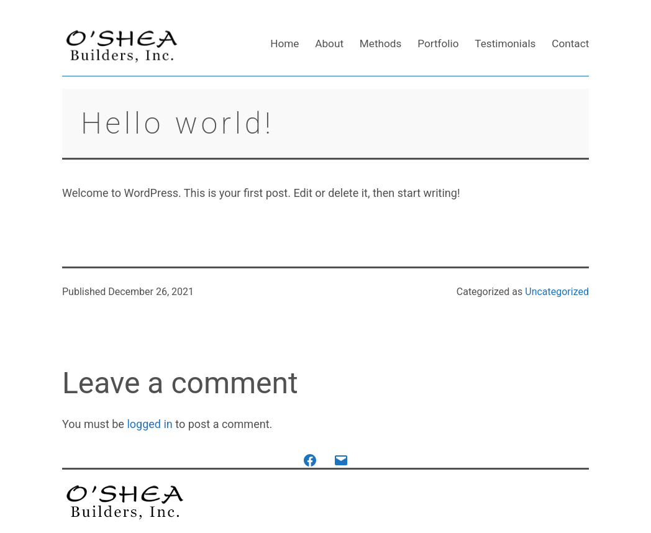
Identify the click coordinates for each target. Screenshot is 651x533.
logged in (149, 423)
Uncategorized (557, 292)
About (329, 43)
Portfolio (437, 43)
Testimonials (505, 43)
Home (284, 43)
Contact (570, 43)
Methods (381, 43)
